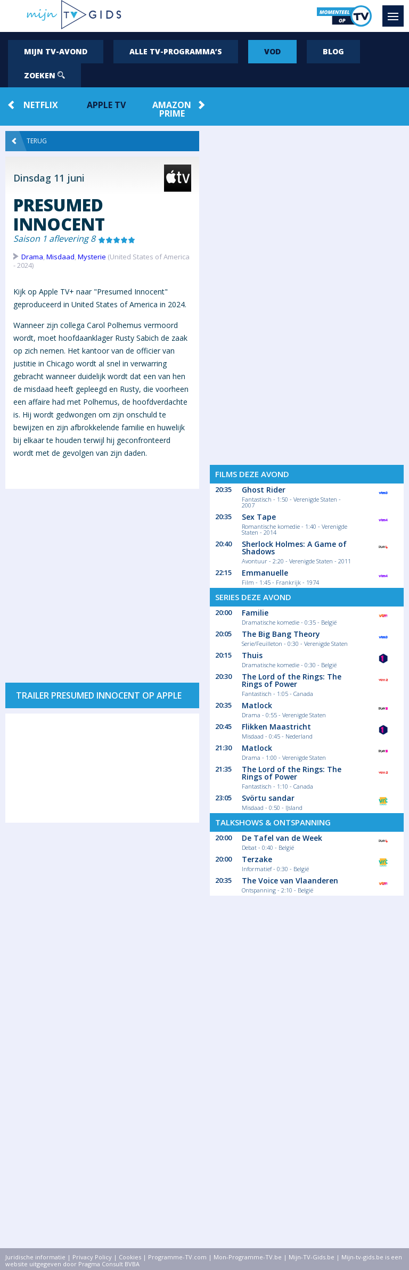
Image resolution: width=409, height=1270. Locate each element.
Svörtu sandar (268, 798)
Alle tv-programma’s (175, 51)
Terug (29, 141)
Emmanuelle (265, 573)
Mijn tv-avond (55, 51)
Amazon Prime (171, 109)
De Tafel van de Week (282, 838)
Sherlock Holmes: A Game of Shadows (294, 547)
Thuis (252, 655)
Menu (396, 11)
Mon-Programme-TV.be (248, 1257)
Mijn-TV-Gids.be (311, 1257)
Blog (333, 51)
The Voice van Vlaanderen (290, 880)
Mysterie (92, 256)
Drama (32, 256)
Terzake (257, 859)
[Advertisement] (102, 580)
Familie (255, 613)
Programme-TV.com (177, 1257)
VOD (272, 51)
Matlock (257, 705)
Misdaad (60, 256)
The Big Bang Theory (281, 634)
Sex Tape (259, 517)
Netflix (40, 105)
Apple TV (106, 105)
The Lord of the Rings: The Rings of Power (291, 680)
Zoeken (44, 75)
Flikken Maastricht (276, 727)
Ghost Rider (263, 490)
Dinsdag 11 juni (49, 177)
